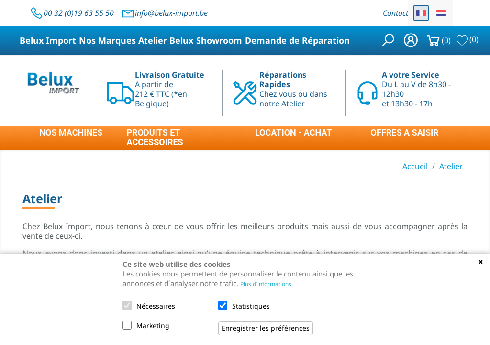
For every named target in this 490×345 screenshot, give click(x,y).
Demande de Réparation (297, 40)
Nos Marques (107, 40)
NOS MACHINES (70, 133)
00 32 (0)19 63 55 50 (72, 13)
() (468, 39)
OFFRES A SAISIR (405, 133)
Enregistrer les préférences (266, 328)
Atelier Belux (165, 40)
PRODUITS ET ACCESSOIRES (155, 137)
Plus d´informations (265, 284)
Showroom (219, 40)
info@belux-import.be (164, 13)
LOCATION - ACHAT (293, 133)
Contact (395, 13)
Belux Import (48, 40)
